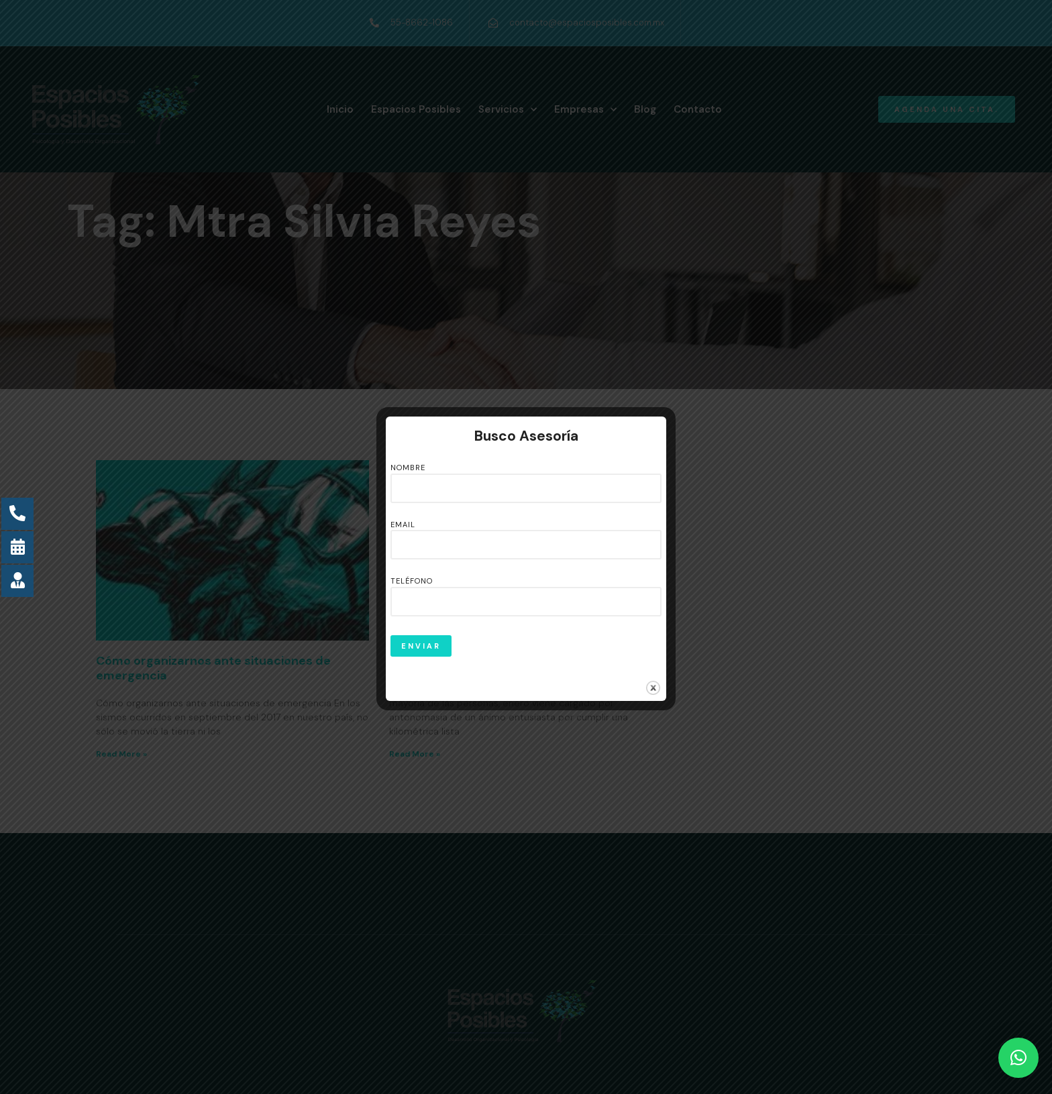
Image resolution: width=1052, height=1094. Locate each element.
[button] (1018, 1058)
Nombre (526, 478)
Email (526, 535)
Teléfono (526, 591)
